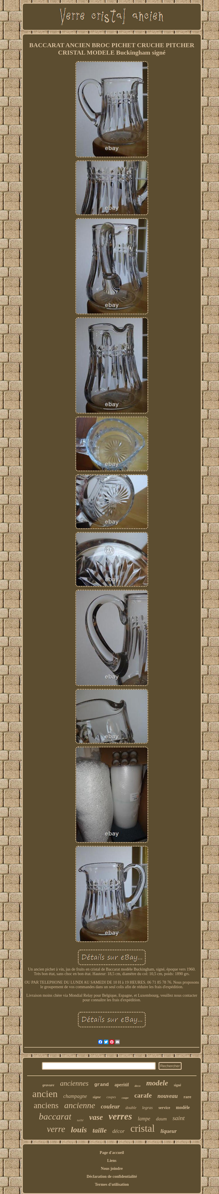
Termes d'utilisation (112, 1184)
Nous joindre (112, 1168)
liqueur (169, 1131)
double (130, 1108)
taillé (80, 1120)
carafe (143, 1095)
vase (96, 1117)
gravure (48, 1085)
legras (147, 1107)
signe (97, 1097)
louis (79, 1129)
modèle (183, 1107)
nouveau (167, 1096)
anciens (46, 1105)
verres (120, 1116)
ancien (45, 1094)
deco (138, 1085)
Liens (112, 1160)
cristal (142, 1128)
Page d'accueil (112, 1153)
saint (179, 1118)
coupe (125, 1097)
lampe (144, 1119)
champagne (75, 1096)
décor (118, 1131)
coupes (111, 1097)
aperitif (121, 1084)
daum (161, 1119)
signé (177, 1085)
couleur (110, 1106)
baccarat (55, 1116)
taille (100, 1130)
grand (101, 1084)
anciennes (74, 1083)
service (164, 1108)
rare (187, 1096)
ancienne (79, 1105)
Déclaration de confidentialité (112, 1176)
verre (56, 1129)
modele (157, 1083)
